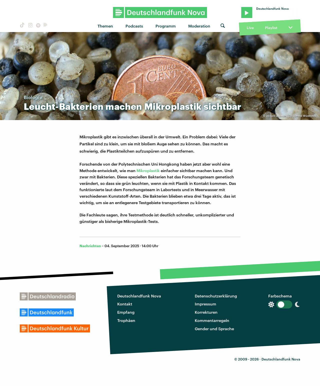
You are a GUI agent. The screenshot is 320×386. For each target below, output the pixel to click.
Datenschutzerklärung (216, 295)
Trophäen (126, 320)
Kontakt (124, 303)
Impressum (205, 303)
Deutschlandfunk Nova (139, 295)
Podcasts (134, 26)
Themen (105, 26)
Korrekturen (206, 312)
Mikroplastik (148, 170)
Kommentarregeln (212, 320)
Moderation (199, 26)
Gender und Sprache (214, 328)
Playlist (271, 28)
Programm (166, 26)
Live (250, 28)
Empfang (125, 312)
